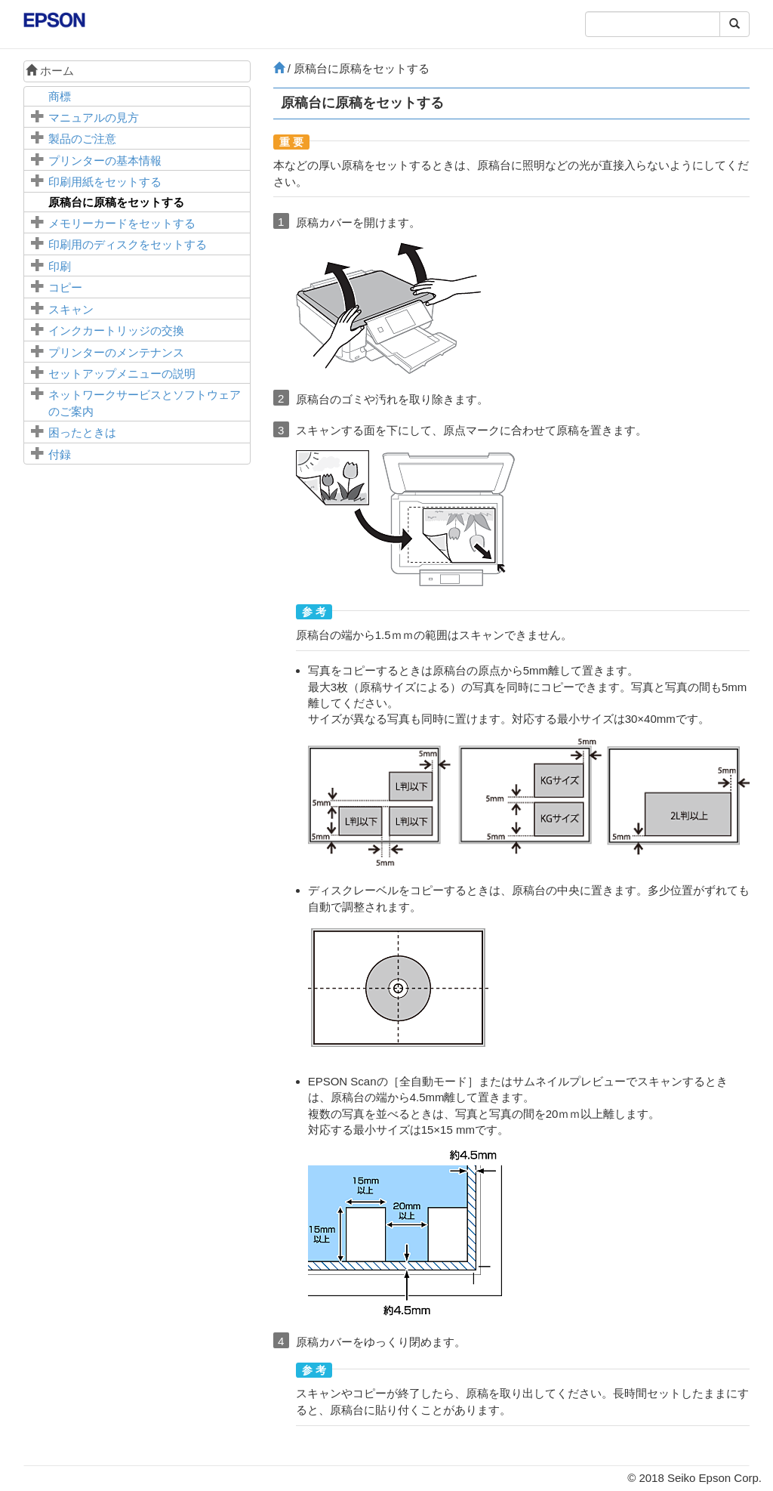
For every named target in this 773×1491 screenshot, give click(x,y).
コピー (65, 287)
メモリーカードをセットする (122, 223)
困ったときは (82, 432)
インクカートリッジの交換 (116, 330)
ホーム (50, 70)
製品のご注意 (82, 138)
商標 (59, 96)
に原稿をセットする (116, 202)
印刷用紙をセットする (105, 181)
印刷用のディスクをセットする (127, 244)
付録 (59, 454)
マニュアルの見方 (93, 117)
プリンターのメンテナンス (116, 352)
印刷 (59, 266)
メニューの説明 (122, 373)
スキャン (71, 309)
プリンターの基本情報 (105, 160)
